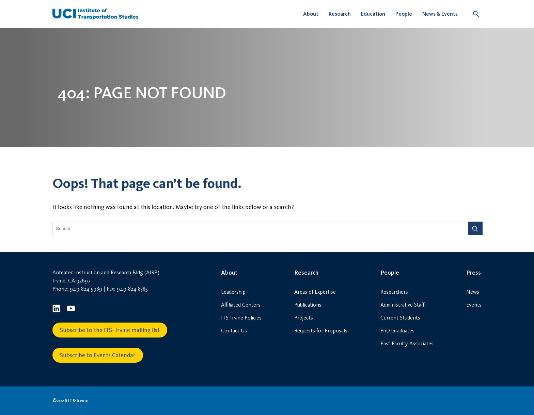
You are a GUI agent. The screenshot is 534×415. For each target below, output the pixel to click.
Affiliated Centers (241, 304)
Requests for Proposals (320, 330)
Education (373, 14)
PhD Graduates (397, 330)
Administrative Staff (402, 304)
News (472, 292)
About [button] (310, 14)
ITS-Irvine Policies (241, 317)
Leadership (233, 292)
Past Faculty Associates (407, 343)
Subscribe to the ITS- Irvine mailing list (110, 330)
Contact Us (234, 330)
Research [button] (340, 14)
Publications (307, 304)
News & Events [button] (440, 14)
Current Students (400, 317)
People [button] (403, 14)
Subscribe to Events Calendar (98, 355)
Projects (303, 317)
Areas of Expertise (315, 292)
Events (474, 304)
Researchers (394, 292)
